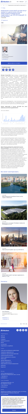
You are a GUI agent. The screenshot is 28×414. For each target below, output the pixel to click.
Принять (14, 410)
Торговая (3, 337)
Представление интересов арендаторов (9, 363)
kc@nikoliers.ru (5, 59)
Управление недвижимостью (7, 352)
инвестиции (4, 22)
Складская (3, 339)
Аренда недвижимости (6, 360)
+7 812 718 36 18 (4, 385)
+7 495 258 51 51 (4, 376)
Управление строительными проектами (9, 353)
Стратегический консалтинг (7, 355)
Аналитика (3, 365)
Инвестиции (3, 358)
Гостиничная (4, 344)
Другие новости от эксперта (14, 63)
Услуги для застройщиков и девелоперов (10, 350)
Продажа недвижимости (6, 362)
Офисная (3, 335)
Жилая (2, 342)
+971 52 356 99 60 (4, 394)
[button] (18, 1)
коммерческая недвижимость (13, 22)
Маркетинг (3, 367)
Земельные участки (5, 340)
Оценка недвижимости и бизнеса (8, 357)
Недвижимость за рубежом (7, 345)
